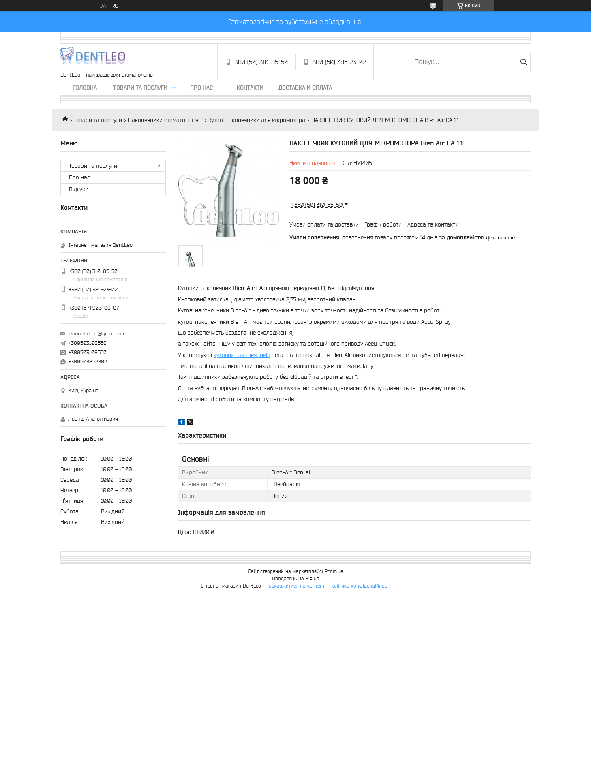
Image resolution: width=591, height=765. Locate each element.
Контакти (250, 87)
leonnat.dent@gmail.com (97, 334)
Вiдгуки (78, 189)
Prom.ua (334, 571)
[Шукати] (523, 62)
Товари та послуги (140, 87)
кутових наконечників (242, 355)
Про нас (201, 87)
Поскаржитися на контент (295, 585)
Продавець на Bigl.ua (295, 578)
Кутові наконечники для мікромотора (256, 120)
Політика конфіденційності (359, 585)
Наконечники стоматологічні (165, 120)
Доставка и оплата (305, 87)
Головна (85, 87)
